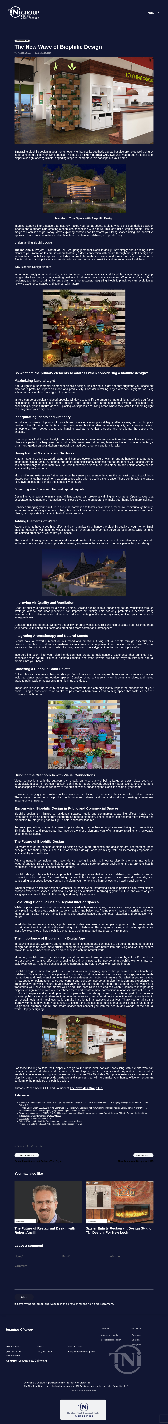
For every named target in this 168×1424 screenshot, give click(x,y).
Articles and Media (109, 1335)
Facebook (136, 1335)
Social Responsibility (111, 1340)
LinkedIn (136, 1340)
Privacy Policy (91, 1390)
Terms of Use (76, 1390)
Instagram (136, 1344)
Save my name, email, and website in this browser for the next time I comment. (65, 1303)
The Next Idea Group (23, 53)
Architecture (22, 41)
